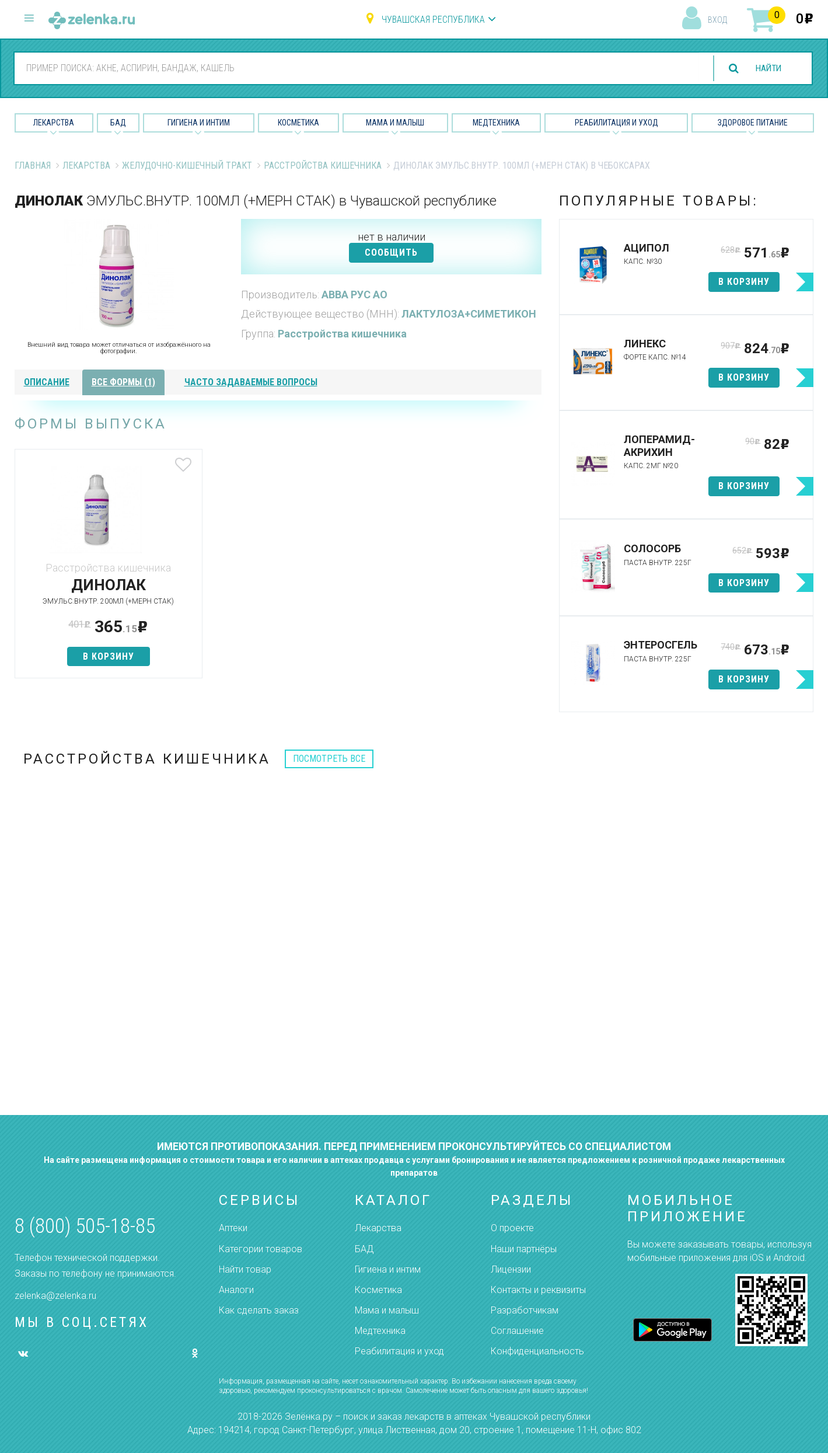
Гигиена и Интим (198, 122)
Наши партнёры (524, 1249)
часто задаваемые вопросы (250, 382)
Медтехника (496, 122)
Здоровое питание (753, 122)
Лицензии (511, 1269)
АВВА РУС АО (354, 294)
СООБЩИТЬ (391, 252)
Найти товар (245, 1269)
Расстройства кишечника (323, 165)
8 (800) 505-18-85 (85, 1226)
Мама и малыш (395, 122)
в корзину (101, 656)
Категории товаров (260, 1249)
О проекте (512, 1228)
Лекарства (53, 122)
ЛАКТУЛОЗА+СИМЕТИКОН (468, 314)
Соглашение (517, 1330)
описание (46, 382)
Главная (33, 165)
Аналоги (236, 1289)
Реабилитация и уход (616, 122)
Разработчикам (524, 1310)
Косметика (298, 122)
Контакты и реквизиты (538, 1289)
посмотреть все (329, 758)
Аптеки (233, 1228)
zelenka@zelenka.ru (55, 1295)
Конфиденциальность (537, 1351)
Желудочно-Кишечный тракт (187, 165)
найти (767, 68)
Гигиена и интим (388, 1269)
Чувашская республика (433, 19)
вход (717, 20)
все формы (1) (123, 382)
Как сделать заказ (259, 1310)
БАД (118, 122)
